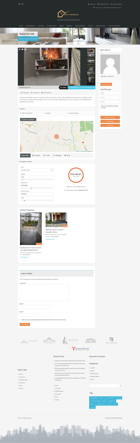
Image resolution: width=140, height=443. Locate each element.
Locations (41, 25)
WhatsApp (57, 155)
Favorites (91, 4)
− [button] (22, 126)
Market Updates (95, 376)
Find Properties (30, 25)
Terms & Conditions (114, 25)
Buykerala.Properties (117, 418)
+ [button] (22, 123)
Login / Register (116, 4)
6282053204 (110, 76)
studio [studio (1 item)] (109, 404)
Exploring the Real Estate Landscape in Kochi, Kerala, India (70, 360)
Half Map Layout (23, 380)
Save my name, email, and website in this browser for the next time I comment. (44, 319)
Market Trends (94, 373)
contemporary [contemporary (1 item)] (110, 398)
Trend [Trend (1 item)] (115, 404)
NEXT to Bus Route (27, 113)
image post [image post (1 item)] (112, 401)
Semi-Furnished (73, 113)
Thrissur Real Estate (31, 39)
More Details (27, 254)
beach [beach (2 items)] (101, 398)
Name (22, 304)
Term (22, 167)
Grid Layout (22, 382)
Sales (92, 379)
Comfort (93, 368)
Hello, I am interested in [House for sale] (110, 109)
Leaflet (77, 151)
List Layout (22, 377)
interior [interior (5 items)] (93, 404)
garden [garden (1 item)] (104, 401)
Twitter (46, 155)
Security (48, 113)
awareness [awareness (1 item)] (94, 398)
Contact (90, 25)
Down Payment (25, 191)
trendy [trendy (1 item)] (93, 407)
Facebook (36, 155)
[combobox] (37, 170)
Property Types (51, 25)
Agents (61, 25)
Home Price (24, 182)
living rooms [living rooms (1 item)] (101, 404)
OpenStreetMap (83, 151)
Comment (23, 283)
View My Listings (106, 84)
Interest (23, 174)
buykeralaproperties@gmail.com (112, 7)
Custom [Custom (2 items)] (119, 398)
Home (21, 25)
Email (67, 155)
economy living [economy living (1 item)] (95, 401)
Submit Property (103, 4)
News (20, 385)
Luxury (92, 370)
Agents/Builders (80, 25)
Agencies (69, 25)
